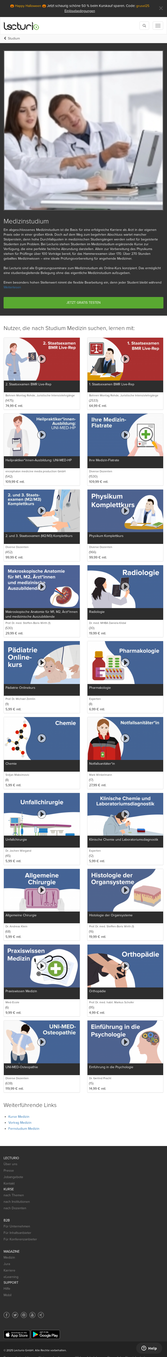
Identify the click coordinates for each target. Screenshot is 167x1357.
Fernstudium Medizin (23, 1129)
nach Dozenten (15, 1208)
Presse (9, 1171)
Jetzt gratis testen (83, 303)
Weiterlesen (12, 287)
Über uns (10, 1164)
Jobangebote (13, 1177)
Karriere (9, 1270)
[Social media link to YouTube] (32, 1315)
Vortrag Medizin (20, 1123)
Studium (14, 38)
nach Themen (14, 1195)
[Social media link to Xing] (41, 1315)
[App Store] (17, 1334)
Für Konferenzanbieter (20, 1239)
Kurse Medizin (18, 1117)
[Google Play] (45, 1334)
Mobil (7, 1295)
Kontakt (9, 1183)
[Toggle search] (144, 26)
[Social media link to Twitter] (15, 1315)
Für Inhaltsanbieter (17, 1233)
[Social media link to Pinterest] (24, 1315)
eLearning (11, 1277)
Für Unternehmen (17, 1226)
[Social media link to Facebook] (7, 1315)
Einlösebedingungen (80, 11)
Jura (7, 1264)
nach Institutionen (17, 1202)
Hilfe (7, 1289)
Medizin (9, 1257)
